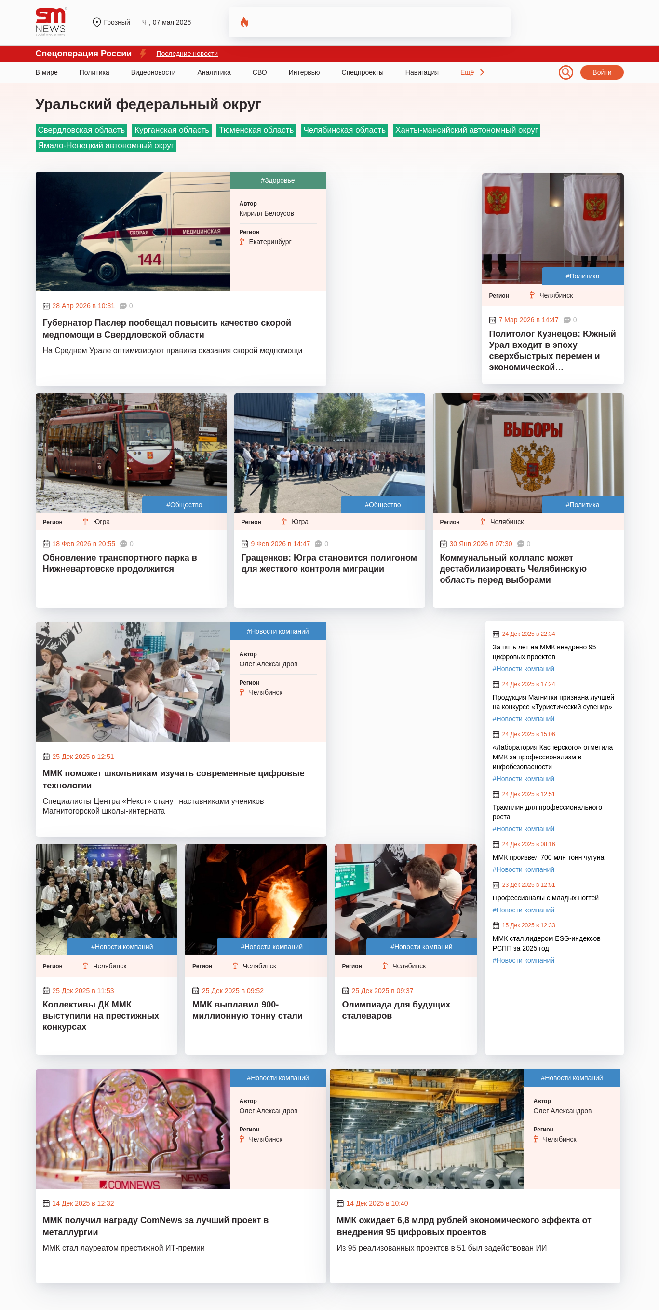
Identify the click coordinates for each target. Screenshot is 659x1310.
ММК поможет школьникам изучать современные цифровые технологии (174, 779)
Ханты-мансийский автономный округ (466, 130)
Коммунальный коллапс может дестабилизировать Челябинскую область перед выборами (513, 569)
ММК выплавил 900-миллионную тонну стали (247, 1010)
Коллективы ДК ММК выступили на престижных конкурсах (101, 1016)
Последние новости (187, 53)
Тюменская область (256, 130)
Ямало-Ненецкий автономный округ (106, 145)
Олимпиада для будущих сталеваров (396, 1010)
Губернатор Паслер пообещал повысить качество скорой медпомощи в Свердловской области (167, 329)
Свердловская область (81, 130)
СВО (260, 72)
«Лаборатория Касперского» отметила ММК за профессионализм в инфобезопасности (553, 757)
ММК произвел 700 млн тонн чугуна (548, 857)
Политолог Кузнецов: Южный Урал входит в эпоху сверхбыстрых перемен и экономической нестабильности (552, 351)
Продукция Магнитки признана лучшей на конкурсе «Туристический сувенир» (553, 702)
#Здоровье (278, 180)
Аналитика (214, 72)
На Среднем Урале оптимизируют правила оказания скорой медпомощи (173, 350)
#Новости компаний (278, 631)
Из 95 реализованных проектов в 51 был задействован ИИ (442, 1248)
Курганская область (171, 130)
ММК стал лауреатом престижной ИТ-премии (124, 1248)
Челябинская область (344, 130)
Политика (94, 72)
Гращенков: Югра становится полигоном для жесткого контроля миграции (329, 563)
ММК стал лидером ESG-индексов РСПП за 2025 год (547, 943)
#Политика (583, 276)
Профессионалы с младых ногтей (546, 898)
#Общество (184, 505)
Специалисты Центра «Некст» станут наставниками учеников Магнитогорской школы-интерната (153, 806)
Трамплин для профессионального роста (547, 812)
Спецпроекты (363, 72)
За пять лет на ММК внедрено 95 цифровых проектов (544, 652)
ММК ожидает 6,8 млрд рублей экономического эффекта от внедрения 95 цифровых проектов (464, 1226)
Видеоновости (153, 72)
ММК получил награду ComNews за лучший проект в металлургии (156, 1226)
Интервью (304, 72)
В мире (47, 72)
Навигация (422, 72)
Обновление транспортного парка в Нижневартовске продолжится (120, 563)
